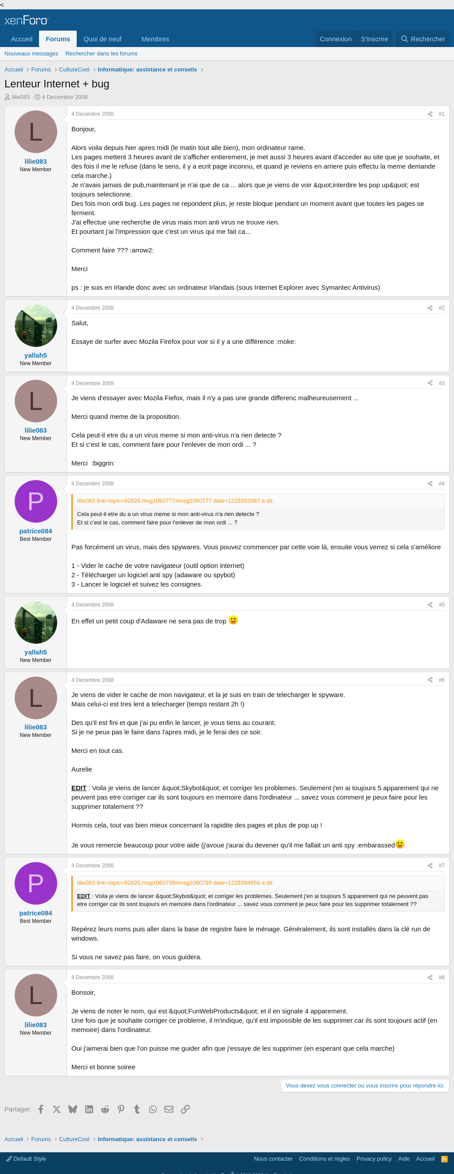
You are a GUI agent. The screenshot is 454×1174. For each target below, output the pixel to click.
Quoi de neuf (102, 39)
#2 (442, 308)
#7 (442, 866)
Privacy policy (373, 1158)
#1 (442, 114)
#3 (442, 383)
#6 (442, 680)
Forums (58, 39)
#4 (442, 484)
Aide (404, 1158)
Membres (155, 39)
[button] (128, 39)
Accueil (21, 39)
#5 (442, 605)
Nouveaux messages (31, 53)
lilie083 (21, 97)
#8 (442, 977)
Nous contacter (273, 1158)
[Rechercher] (423, 39)
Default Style (26, 1158)
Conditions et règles (324, 1158)
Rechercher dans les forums (101, 53)
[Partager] (430, 114)
